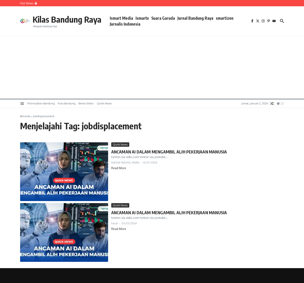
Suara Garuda (163, 18)
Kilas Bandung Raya (67, 19)
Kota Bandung (66, 103)
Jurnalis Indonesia (125, 23)
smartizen (224, 18)
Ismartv (142, 18)
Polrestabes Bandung (41, 103)
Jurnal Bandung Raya (195, 18)
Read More (118, 168)
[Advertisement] (152, 67)
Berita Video (86, 103)
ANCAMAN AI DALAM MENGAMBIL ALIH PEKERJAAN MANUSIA (169, 151)
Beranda (25, 116)
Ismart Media (121, 18)
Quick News (104, 103)
